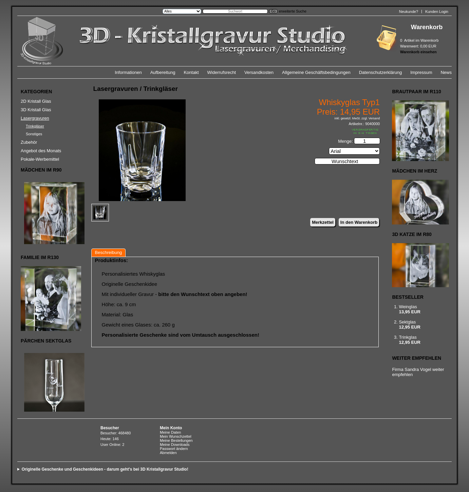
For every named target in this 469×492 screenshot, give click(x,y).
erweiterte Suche (292, 11)
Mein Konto (171, 428)
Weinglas (408, 306)
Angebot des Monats (41, 150)
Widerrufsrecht (221, 72)
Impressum (421, 72)
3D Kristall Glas (36, 109)
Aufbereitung (162, 72)
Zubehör (29, 142)
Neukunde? (408, 11)
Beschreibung (108, 252)
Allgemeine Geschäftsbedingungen (316, 72)
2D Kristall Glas (36, 101)
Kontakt (191, 72)
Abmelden (168, 453)
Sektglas (407, 321)
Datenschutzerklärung (380, 72)
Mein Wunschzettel (175, 436)
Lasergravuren (35, 118)
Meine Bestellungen (176, 440)
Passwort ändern (174, 449)
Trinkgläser (35, 126)
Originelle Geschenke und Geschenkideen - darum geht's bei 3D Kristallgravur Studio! (105, 469)
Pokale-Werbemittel (40, 159)
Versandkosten (259, 72)
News (446, 72)
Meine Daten (170, 432)
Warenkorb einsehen (418, 52)
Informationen (128, 72)
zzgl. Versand (370, 118)
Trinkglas (407, 337)
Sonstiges (34, 134)
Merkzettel (323, 222)
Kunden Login (436, 11)
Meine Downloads (174, 444)
